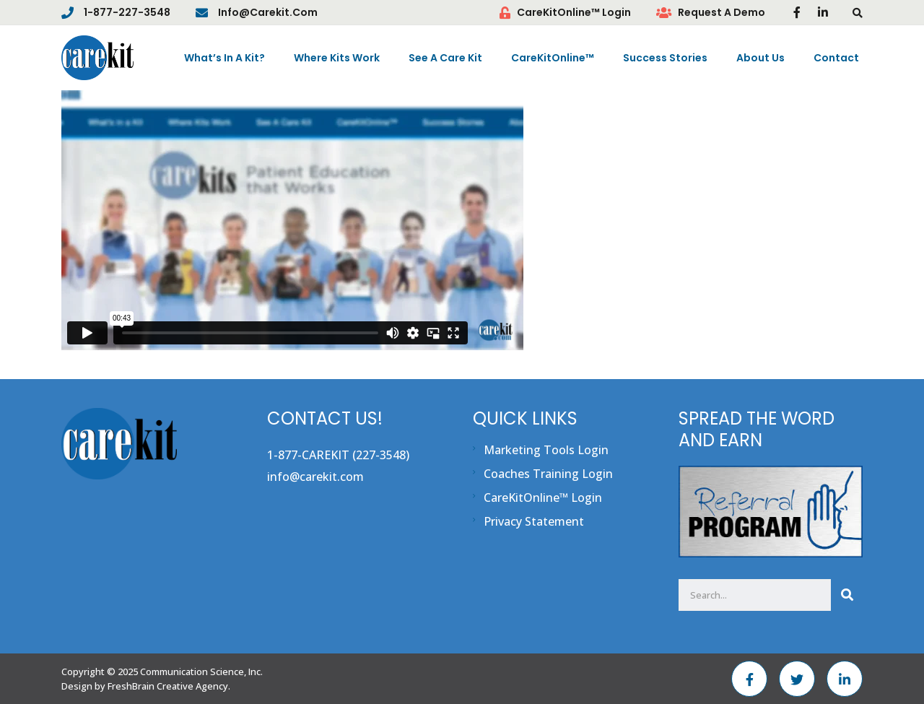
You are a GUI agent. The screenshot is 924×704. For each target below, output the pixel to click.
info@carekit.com (268, 12)
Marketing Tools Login (546, 450)
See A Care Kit (445, 58)
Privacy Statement (534, 521)
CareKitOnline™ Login (574, 12)
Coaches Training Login (548, 474)
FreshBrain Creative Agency (168, 685)
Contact (836, 58)
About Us (760, 58)
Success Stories (665, 58)
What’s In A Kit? (224, 58)
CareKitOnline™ (552, 58)
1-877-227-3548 (127, 12)
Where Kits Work (337, 58)
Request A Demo (721, 12)
